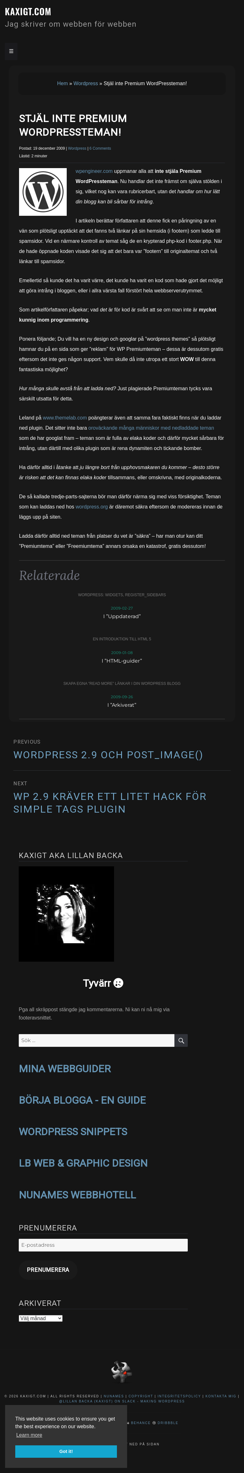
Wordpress (85, 83)
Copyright (141, 1396)
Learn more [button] (29, 1435)
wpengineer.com (94, 171)
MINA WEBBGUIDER (65, 1069)
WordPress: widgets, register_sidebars (122, 595)
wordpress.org (92, 506)
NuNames (114, 1396)
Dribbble (168, 1423)
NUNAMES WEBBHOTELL (77, 1195)
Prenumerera (48, 1269)
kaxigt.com (28, 11)
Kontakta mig (221, 1396)
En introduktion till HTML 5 (122, 639)
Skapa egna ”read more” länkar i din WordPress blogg (121, 683)
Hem (62, 83)
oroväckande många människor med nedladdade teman (151, 428)
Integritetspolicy (179, 1396)
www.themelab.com (65, 417)
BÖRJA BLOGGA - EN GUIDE (82, 1100)
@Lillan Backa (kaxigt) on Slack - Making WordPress (122, 1401)
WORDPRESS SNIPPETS (73, 1132)
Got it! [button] (66, 1451)
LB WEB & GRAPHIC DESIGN (83, 1163)
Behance (141, 1423)
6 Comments (100, 148)
